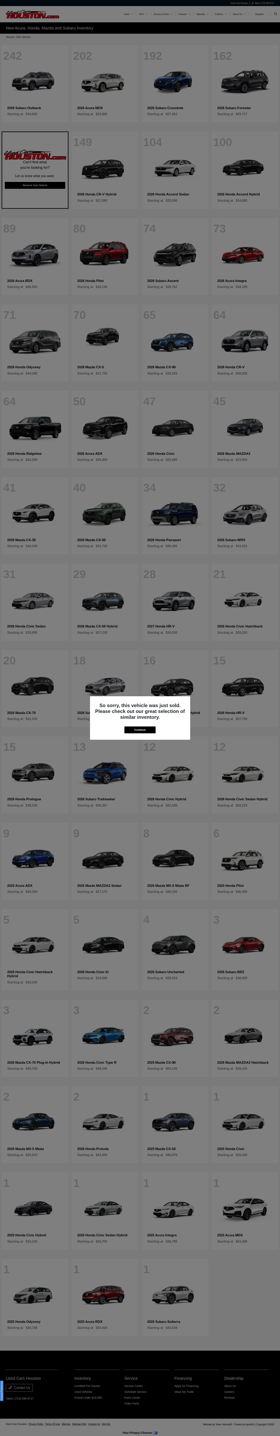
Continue (140, 729)
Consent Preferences (2, 1390)
